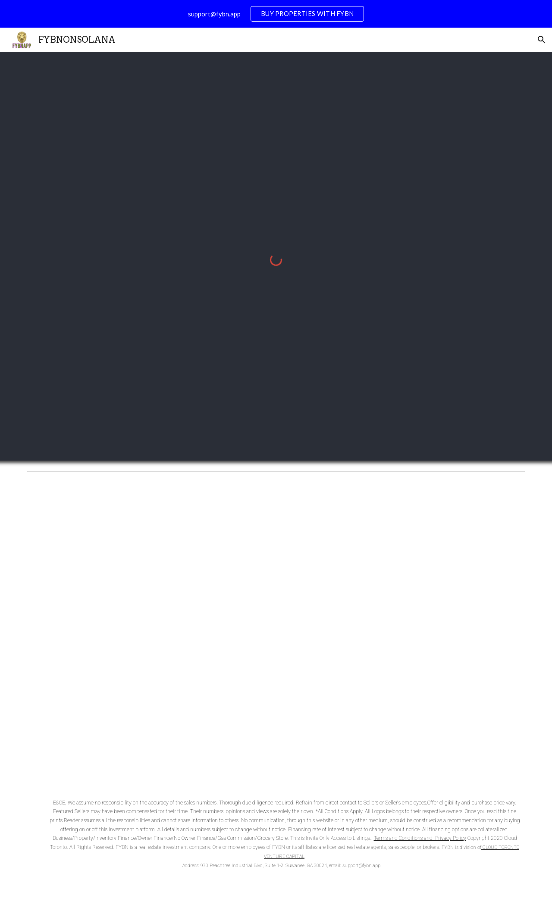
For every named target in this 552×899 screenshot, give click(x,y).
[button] (541, 39)
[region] (276, 14)
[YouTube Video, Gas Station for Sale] (276, 630)
